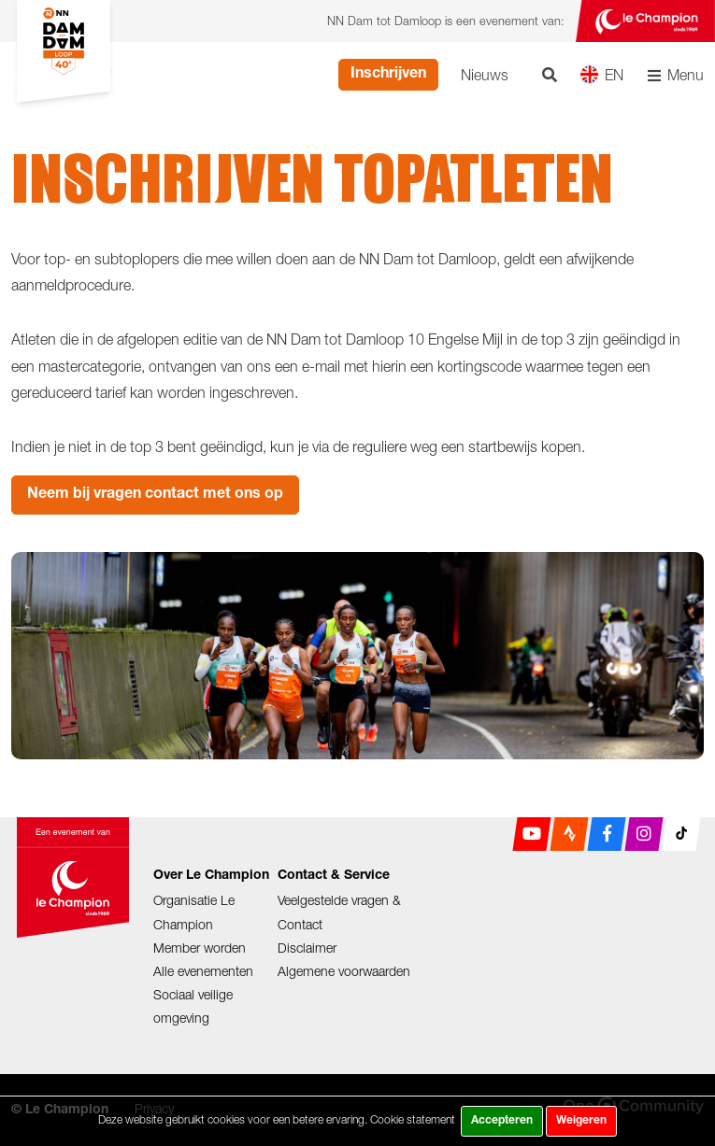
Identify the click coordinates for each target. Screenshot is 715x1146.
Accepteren (502, 1120)
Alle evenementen (203, 971)
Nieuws (484, 74)
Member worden (199, 947)
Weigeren (581, 1120)
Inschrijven (388, 74)
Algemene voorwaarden (344, 971)
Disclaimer (307, 947)
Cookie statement (412, 1119)
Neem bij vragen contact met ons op (155, 495)
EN (601, 74)
